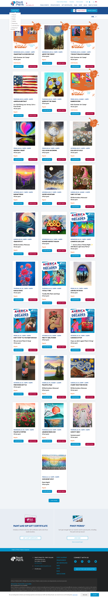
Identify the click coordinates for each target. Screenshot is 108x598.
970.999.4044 (38, 569)
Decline (85, 594)
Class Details (18, 66)
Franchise (72, 1)
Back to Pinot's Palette (62, 1)
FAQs (75, 5)
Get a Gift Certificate (30, 538)
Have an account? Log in (77, 542)
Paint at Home (93, 5)
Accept (95, 594)
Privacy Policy (21, 584)
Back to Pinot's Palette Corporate (20, 549)
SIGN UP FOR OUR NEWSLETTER (85, 569)
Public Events (44, 5)
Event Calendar (62, 557)
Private (92, 10)
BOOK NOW (33, 66)
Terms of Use (14, 584)
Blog (85, 5)
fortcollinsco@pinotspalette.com (43, 566)
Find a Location (79, 1)
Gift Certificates (67, 5)
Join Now (77, 538)
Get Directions (38, 563)
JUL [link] (94, 17)
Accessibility (28, 584)
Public (81, 10)
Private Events (55, 5)
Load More (54, 500)
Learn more (75, 594)
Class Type (15, 10)
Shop (80, 5)
